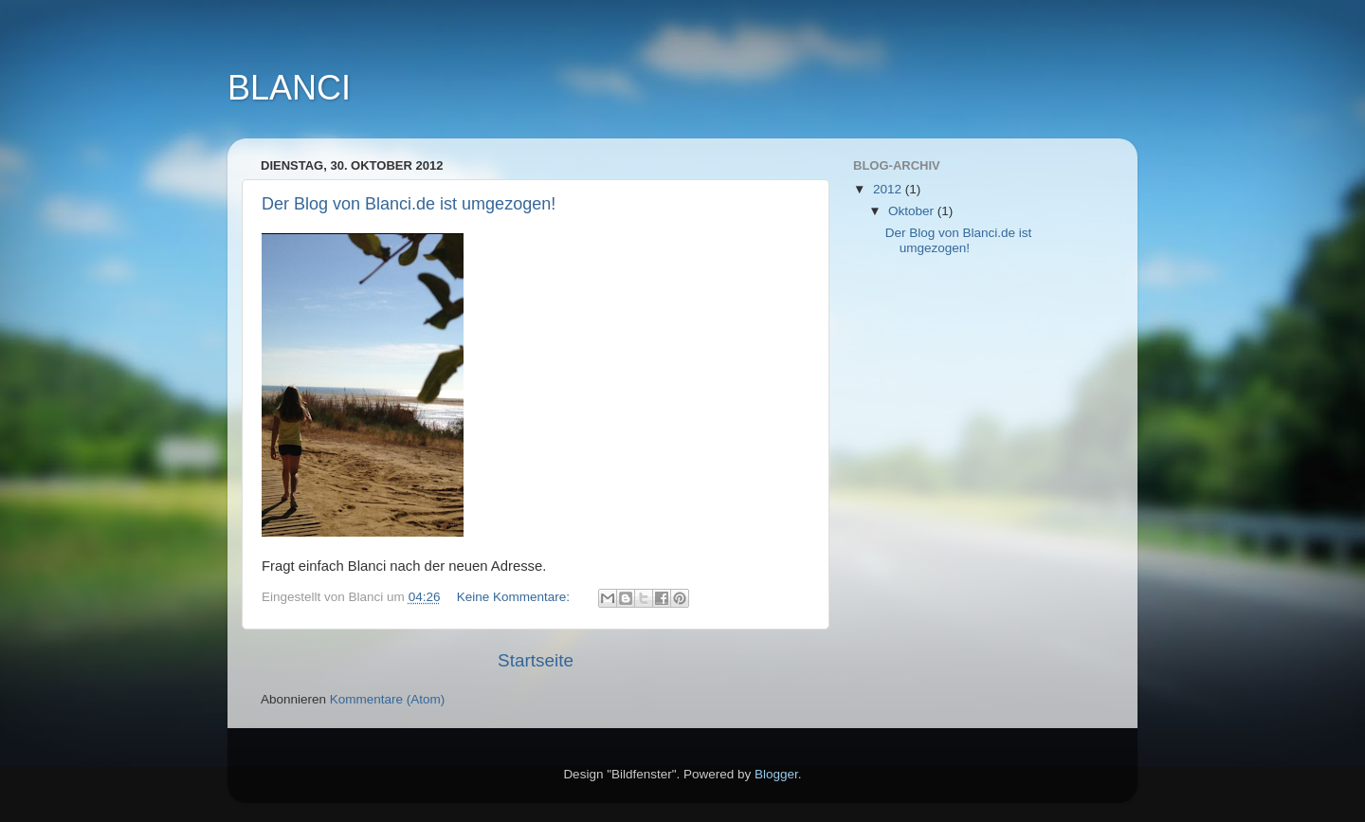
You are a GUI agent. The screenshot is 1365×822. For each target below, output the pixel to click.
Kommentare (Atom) (388, 699)
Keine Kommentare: (515, 597)
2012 (889, 189)
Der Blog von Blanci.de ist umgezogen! (408, 203)
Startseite (535, 660)
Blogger (776, 774)
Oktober (912, 211)
